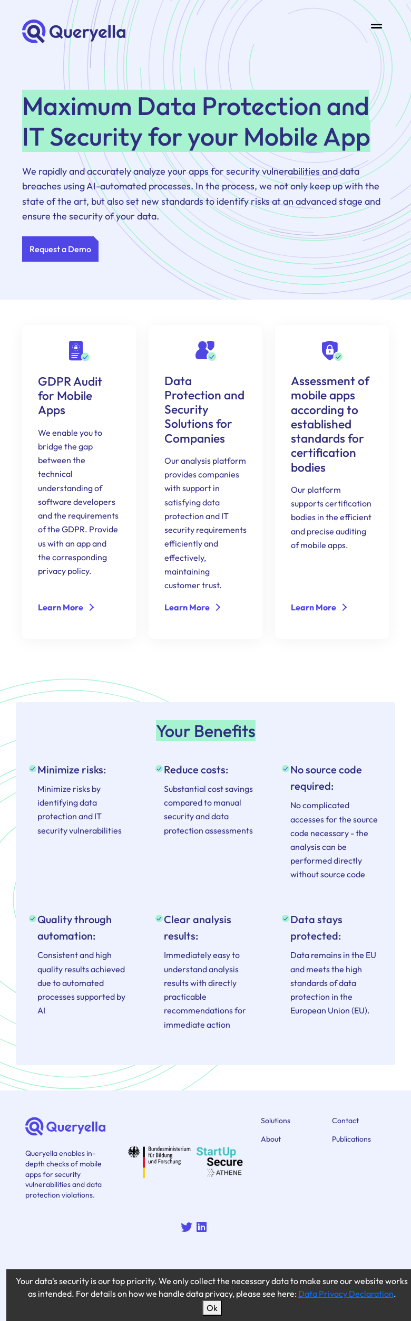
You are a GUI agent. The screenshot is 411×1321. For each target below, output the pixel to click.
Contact (345, 1120)
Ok (212, 1308)
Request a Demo (60, 249)
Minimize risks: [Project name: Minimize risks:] (71, 769)
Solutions (275, 1120)
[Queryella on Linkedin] (204, 1228)
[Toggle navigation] (376, 26)
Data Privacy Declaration (346, 1293)
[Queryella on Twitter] (189, 1228)
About (271, 1139)
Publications (351, 1139)
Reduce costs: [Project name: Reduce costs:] (196, 769)
